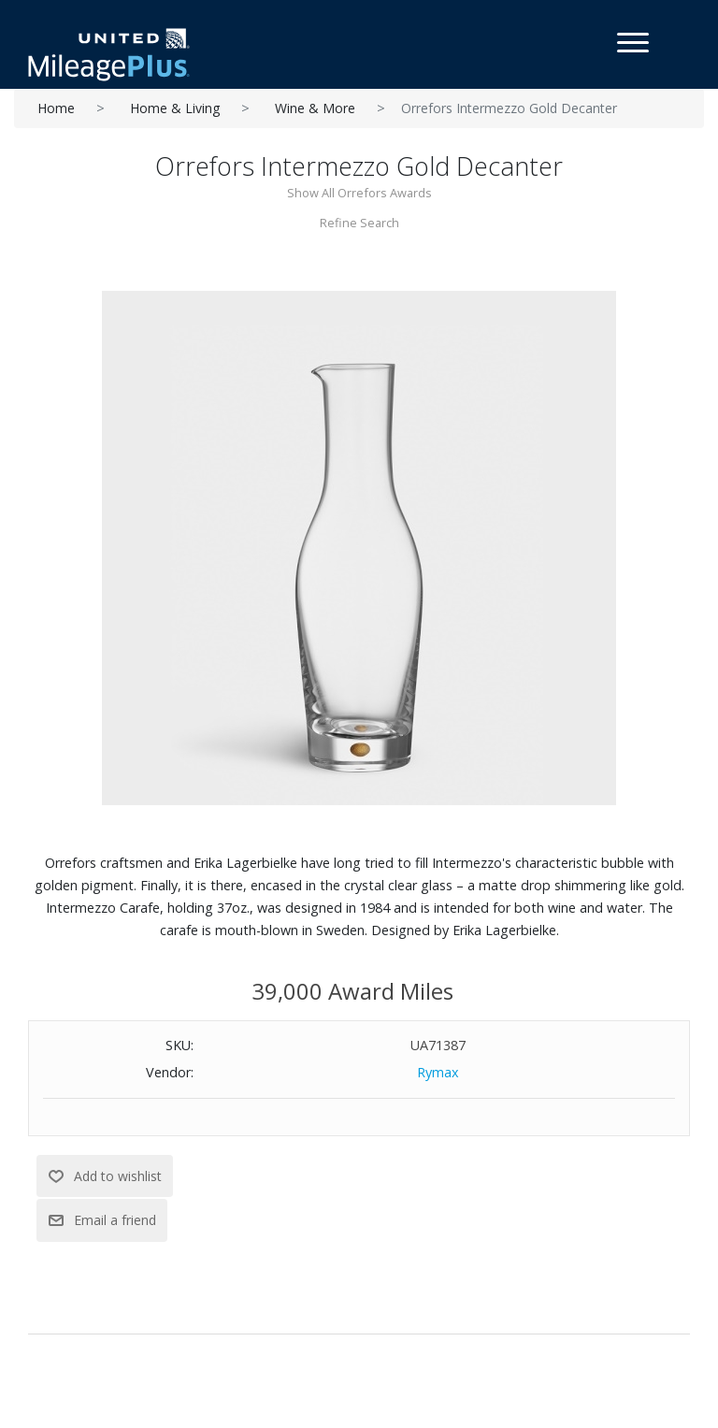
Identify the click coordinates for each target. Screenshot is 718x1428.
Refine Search (359, 222)
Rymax (438, 1072)
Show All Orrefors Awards (359, 192)
